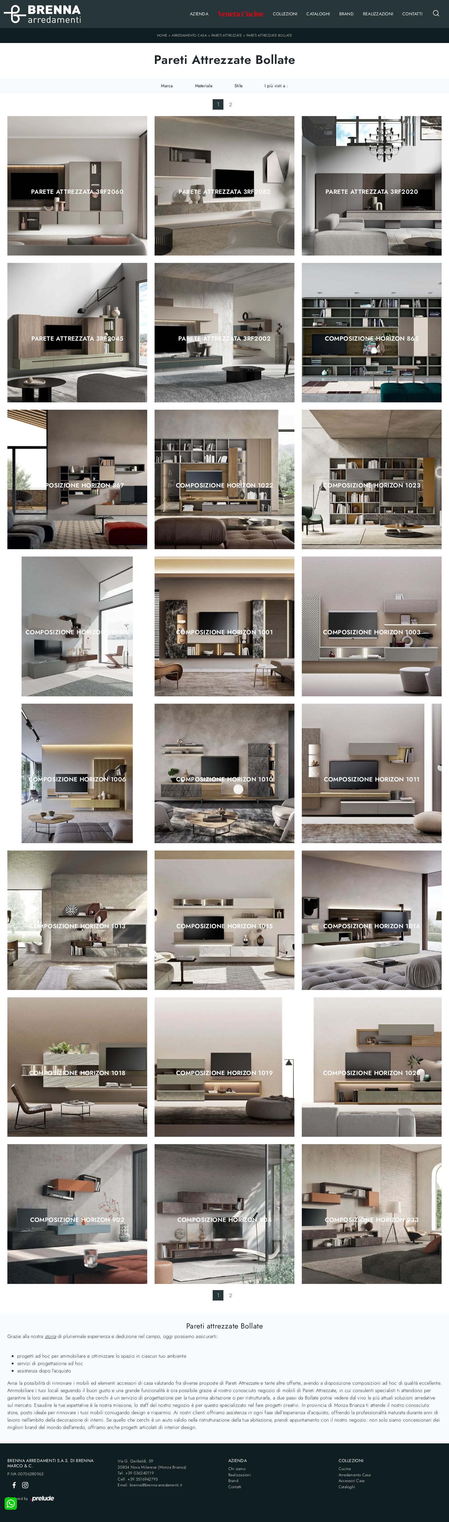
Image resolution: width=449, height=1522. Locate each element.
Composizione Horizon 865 (372, 338)
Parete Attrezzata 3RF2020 (371, 192)
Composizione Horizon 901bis (77, 632)
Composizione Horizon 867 (77, 485)
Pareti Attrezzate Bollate (269, 35)
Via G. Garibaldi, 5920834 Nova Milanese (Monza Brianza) (152, 1464)
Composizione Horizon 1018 (77, 1073)
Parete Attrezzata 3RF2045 (77, 338)
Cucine (345, 1469)
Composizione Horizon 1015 (224, 926)
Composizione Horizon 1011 (372, 779)
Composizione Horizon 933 (372, 1220)
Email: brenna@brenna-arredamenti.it (150, 1485)
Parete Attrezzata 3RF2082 (225, 192)
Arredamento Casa (189, 35)
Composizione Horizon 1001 (224, 632)
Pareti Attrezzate (226, 35)
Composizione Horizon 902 (77, 1220)
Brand (346, 14)
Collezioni (285, 14)
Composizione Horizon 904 (224, 1220)
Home (162, 35)
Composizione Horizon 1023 (371, 485)
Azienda (199, 14)
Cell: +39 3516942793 (138, 1479)
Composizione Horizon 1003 (371, 632)
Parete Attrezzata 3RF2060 (77, 192)
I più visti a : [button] (276, 86)
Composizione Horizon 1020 (372, 1073)
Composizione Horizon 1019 (224, 1073)
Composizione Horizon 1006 (77, 779)
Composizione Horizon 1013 (77, 926)
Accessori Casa (352, 1481)
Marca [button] (167, 86)
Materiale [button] (203, 86)
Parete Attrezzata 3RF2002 (224, 338)
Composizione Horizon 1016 (371, 926)
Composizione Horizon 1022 (225, 485)
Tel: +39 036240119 (136, 1473)
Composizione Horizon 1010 (224, 779)
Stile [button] (238, 86)
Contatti (412, 14)
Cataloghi (318, 14)
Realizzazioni (378, 14)
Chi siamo (237, 1469)
